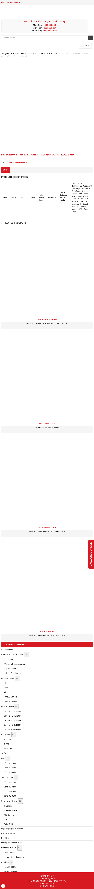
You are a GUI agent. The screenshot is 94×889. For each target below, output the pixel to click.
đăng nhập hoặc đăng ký (10, 2)
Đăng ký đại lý (47, 876)
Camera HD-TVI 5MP (43, 54)
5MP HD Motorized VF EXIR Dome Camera (47, 531)
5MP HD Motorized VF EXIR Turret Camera (47, 635)
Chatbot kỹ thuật (47, 879)
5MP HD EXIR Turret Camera (47, 427)
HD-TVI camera (27, 54)
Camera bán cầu (61, 54)
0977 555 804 (50, 28)
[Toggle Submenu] (26, 654)
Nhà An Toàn (48, 883)
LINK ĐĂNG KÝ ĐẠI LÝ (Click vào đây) (44, 22)
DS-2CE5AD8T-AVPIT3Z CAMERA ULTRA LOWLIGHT (47, 323)
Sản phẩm (15, 54)
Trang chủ (5, 54)
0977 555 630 (50, 31)
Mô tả (5, 170)
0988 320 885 (49, 25)
